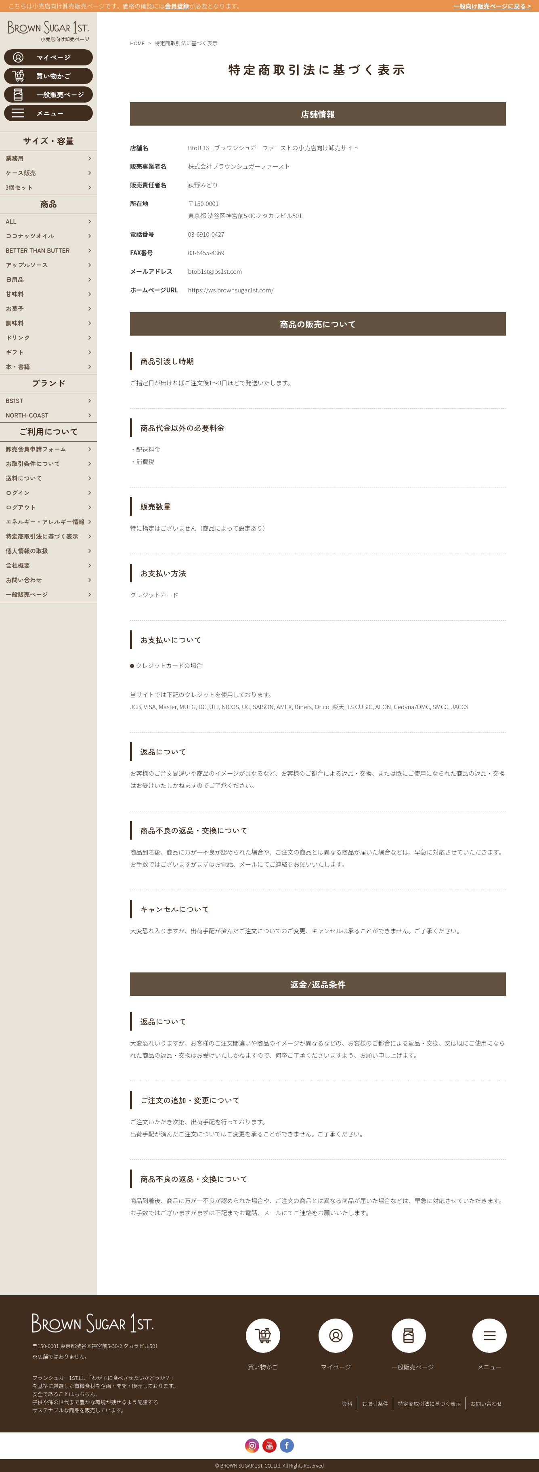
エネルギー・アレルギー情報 (45, 521)
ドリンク (18, 337)
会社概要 (18, 565)
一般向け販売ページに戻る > (492, 6)
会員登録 (177, 6)
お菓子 (15, 308)
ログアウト (21, 507)
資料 (347, 1403)
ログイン (18, 492)
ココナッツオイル (30, 235)
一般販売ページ (27, 594)
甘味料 (15, 294)
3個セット (19, 187)
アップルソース (27, 264)
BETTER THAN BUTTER (37, 250)
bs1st (14, 400)
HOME (137, 43)
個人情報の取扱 (27, 550)
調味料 (15, 323)
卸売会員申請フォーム (36, 449)
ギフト (15, 352)
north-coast (27, 415)
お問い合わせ (24, 579)
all (11, 221)
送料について (24, 478)
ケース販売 (21, 172)
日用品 (15, 279)
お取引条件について (33, 463)
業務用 (15, 158)
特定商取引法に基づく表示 (42, 536)
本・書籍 (18, 366)
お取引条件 (375, 1403)
